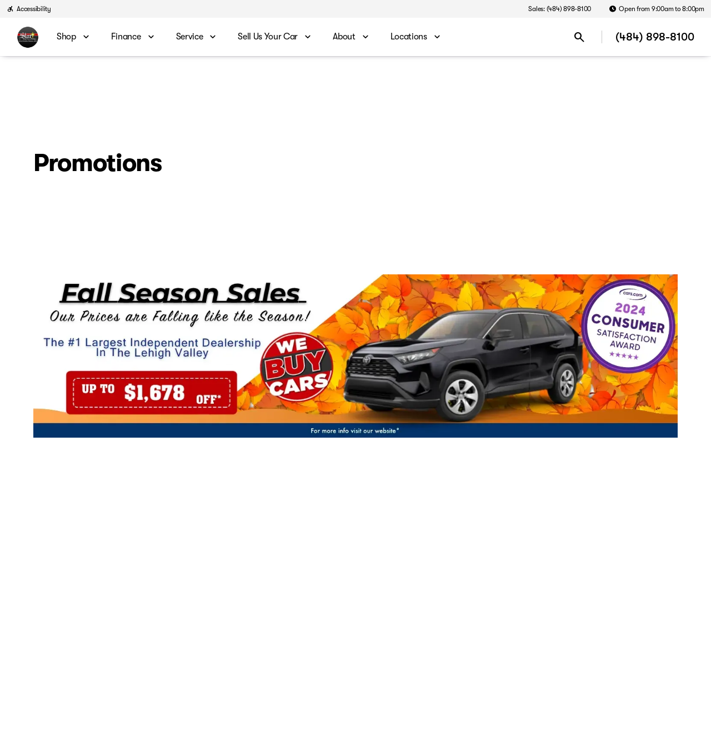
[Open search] (579, 37)
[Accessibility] (28, 9)
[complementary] (677, 713)
